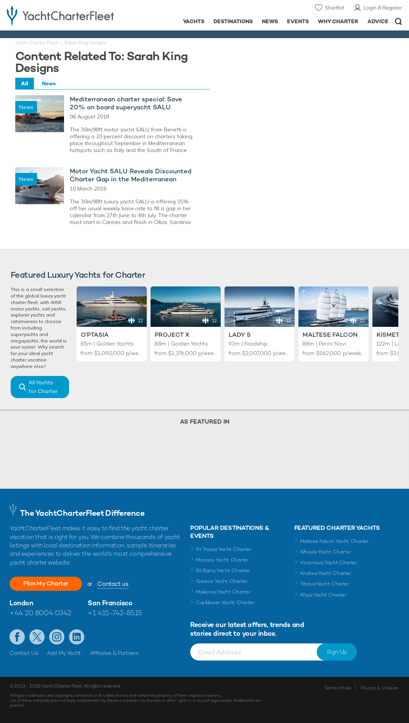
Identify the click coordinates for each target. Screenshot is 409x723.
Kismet (388, 335)
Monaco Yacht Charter (222, 560)
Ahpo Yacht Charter (323, 595)
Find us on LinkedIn (76, 637)
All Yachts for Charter (43, 387)
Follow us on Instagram (56, 637)
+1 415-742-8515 (115, 612)
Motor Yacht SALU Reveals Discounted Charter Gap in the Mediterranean (130, 175)
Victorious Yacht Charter (329, 562)
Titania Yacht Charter (325, 584)
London (21, 602)
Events (298, 21)
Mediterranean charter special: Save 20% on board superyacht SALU (126, 103)
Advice (377, 21)
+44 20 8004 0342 (40, 612)
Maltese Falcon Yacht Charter (334, 541)
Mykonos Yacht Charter (223, 592)
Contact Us (24, 652)
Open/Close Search (398, 21)
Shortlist (334, 8)
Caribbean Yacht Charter (225, 602)
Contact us (112, 584)
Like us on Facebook (17, 637)
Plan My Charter (45, 583)
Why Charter (338, 21)
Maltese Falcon (330, 335)
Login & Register (383, 8)
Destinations (233, 21)
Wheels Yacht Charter (325, 552)
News (270, 21)
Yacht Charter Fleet (36, 43)
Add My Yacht (64, 652)
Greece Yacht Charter (222, 581)
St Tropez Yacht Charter (224, 549)
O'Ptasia (95, 335)
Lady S (240, 335)
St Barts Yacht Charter (223, 570)
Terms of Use (337, 688)
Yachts (194, 21)
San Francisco (110, 602)
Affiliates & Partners (114, 652)
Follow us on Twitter (37, 637)
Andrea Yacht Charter (325, 573)
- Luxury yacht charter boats (64, 15)
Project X (172, 335)
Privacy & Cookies (379, 688)
